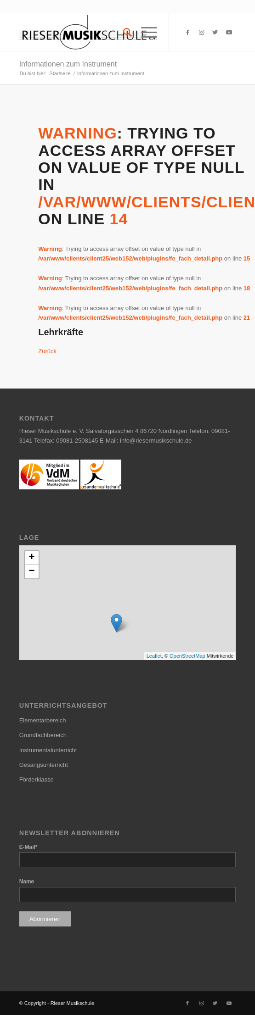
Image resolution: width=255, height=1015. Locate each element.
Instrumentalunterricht (48, 750)
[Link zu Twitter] (215, 32)
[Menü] (144, 32)
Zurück (47, 351)
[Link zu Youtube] (229, 32)
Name (26, 881)
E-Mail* (28, 847)
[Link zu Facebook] (187, 32)
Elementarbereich (42, 720)
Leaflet (154, 656)
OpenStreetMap (187, 656)
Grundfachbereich (43, 735)
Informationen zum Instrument (68, 64)
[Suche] (123, 32)
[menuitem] (123, 32)
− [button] (32, 571)
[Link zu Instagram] (201, 32)
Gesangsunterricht (43, 764)
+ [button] (32, 558)
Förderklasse (36, 779)
